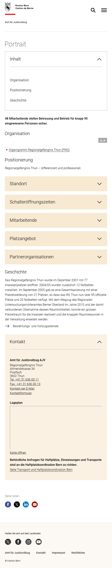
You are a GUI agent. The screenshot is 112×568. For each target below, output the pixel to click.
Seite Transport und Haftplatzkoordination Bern (41, 469)
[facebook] (8, 505)
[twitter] (17, 505)
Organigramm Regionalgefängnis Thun (35, 150)
